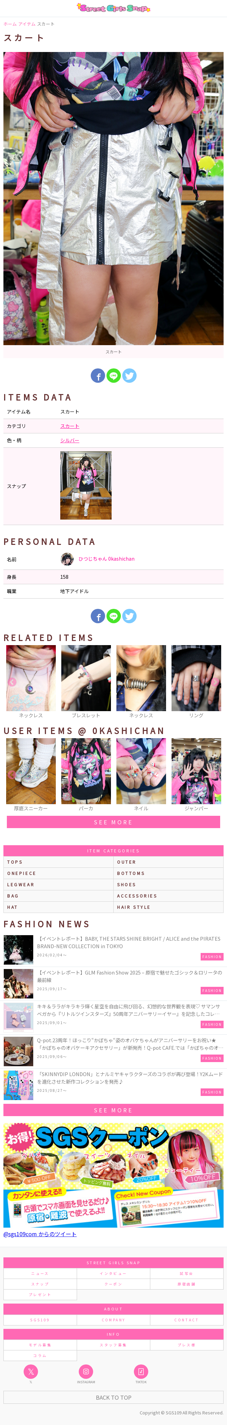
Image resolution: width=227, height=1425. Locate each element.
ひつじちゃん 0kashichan (97, 559)
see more (113, 822)
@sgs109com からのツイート (40, 1234)
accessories (137, 896)
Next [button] (215, 682)
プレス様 (187, 1344)
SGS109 (40, 1319)
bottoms (131, 873)
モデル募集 (40, 1344)
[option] (113, 205)
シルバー (69, 440)
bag (13, 896)
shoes (126, 884)
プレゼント (40, 1294)
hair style (134, 907)
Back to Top (113, 1397)
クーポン (113, 1283)
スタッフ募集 (113, 1344)
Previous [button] (12, 682)
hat (12, 907)
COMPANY (114, 1319)
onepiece (22, 873)
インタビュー (113, 1273)
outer (127, 862)
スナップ (40, 1283)
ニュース (40, 1273)
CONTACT (186, 1319)
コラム (40, 1355)
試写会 (186, 1273)
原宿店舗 (187, 1283)
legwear (21, 884)
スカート (69, 425)
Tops (15, 862)
